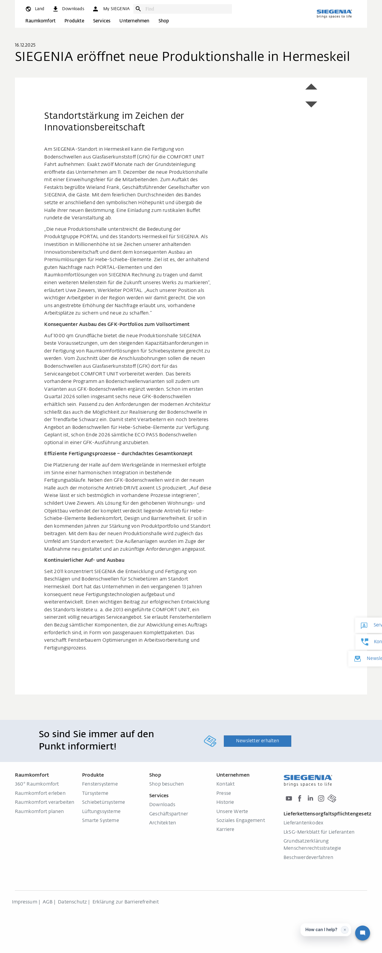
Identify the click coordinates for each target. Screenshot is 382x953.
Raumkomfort (40, 21)
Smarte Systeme (100, 820)
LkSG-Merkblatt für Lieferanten (319, 832)
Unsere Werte (232, 811)
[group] (132, 81)
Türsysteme (95, 793)
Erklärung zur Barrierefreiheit (126, 902)
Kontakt (225, 784)
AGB (48, 902)
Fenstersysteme (100, 784)
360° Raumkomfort (37, 784)
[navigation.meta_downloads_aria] (68, 9)
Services (102, 21)
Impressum (24, 902)
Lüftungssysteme (101, 811)
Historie (225, 802)
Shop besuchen (166, 784)
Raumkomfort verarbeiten (45, 802)
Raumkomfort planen (39, 811)
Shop (163, 21)
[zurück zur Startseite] (334, 14)
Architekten (162, 823)
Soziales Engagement (240, 820)
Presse (223, 793)
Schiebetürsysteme (103, 802)
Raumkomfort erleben (40, 793)
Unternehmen (134, 21)
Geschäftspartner (168, 814)
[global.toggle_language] (34, 9)
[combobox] (187, 9)
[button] (110, 9)
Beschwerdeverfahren (308, 857)
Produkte (74, 21)
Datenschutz (72, 902)
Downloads (162, 805)
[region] (132, 81)
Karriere (225, 829)
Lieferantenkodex (303, 823)
